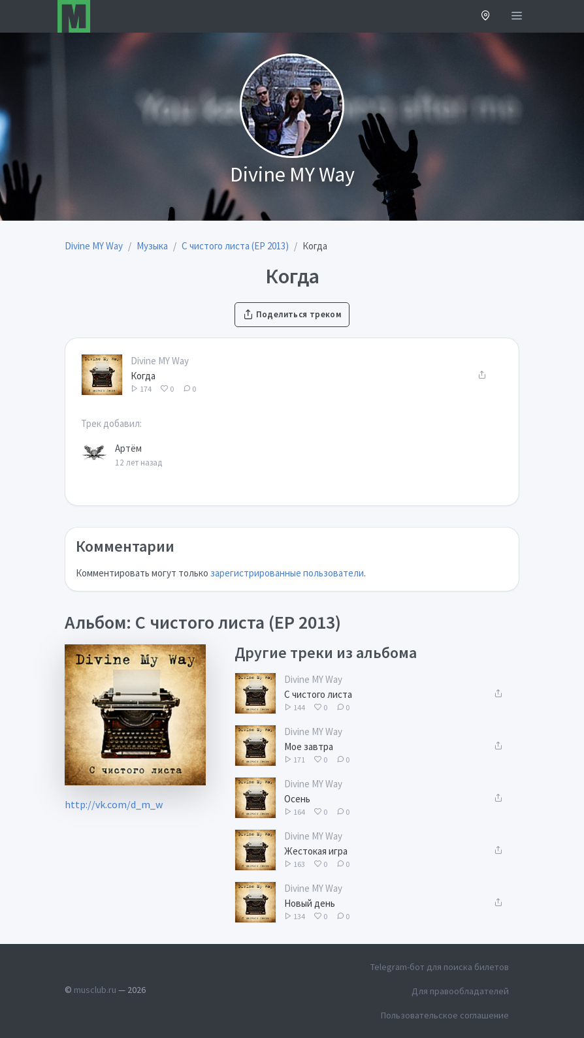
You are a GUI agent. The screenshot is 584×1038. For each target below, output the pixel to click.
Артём (128, 448)
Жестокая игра (316, 851)
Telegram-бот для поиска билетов (439, 967)
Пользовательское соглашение (445, 1015)
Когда (143, 376)
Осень (297, 799)
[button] (486, 16)
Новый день (309, 903)
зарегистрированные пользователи (287, 573)
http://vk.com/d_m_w (114, 804)
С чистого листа (318, 694)
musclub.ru (95, 990)
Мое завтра (308, 746)
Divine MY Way (160, 360)
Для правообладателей (460, 991)
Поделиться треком (292, 314)
